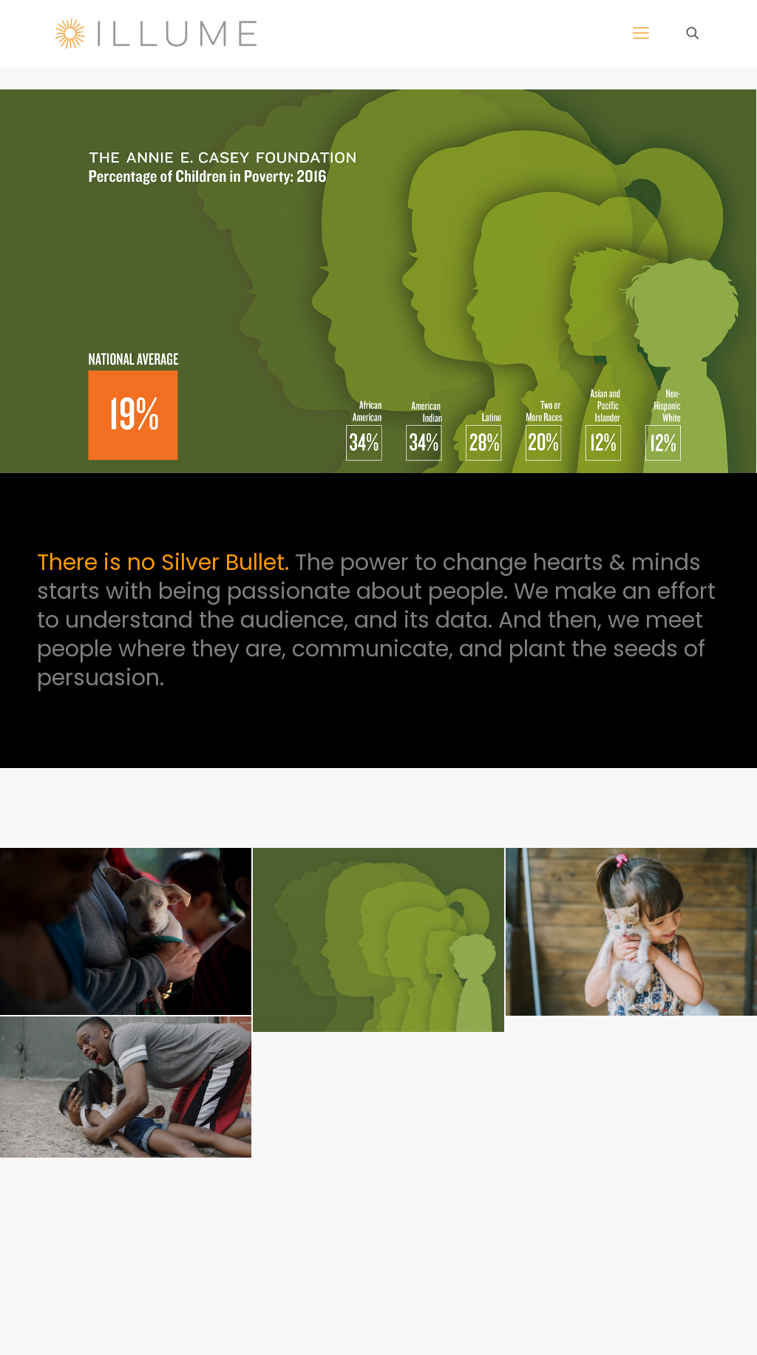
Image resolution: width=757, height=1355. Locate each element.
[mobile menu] (641, 33)
